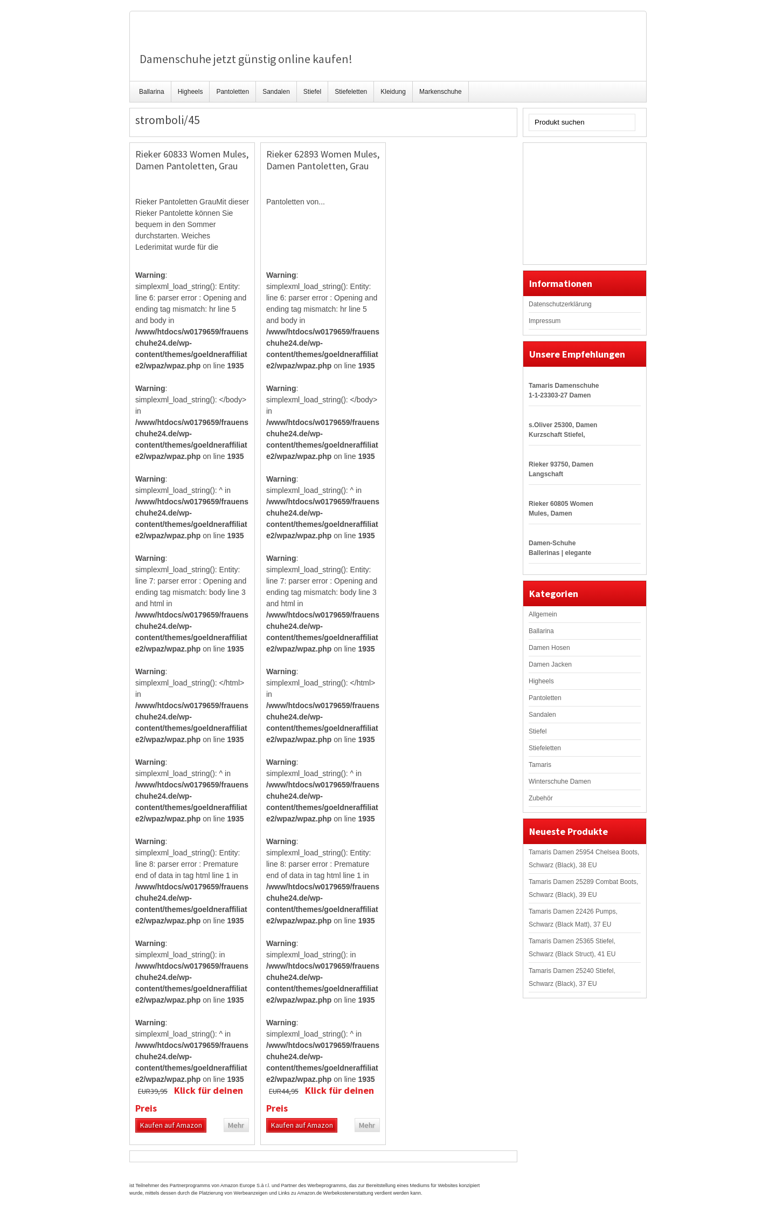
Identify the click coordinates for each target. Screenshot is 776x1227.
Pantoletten (232, 91)
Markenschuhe (440, 91)
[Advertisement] (582, 202)
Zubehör (541, 798)
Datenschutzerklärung (560, 304)
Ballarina (151, 91)
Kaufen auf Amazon (171, 1125)
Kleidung (393, 91)
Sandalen (276, 91)
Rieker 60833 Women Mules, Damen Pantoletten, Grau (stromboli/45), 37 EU (191, 165)
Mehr (236, 1125)
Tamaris (540, 765)
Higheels (190, 91)
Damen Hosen (549, 648)
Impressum (544, 321)
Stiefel (312, 91)
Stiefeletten (351, 91)
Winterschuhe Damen (560, 781)
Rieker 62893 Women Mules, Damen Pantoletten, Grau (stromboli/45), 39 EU (322, 165)
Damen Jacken (550, 664)
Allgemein (543, 614)
